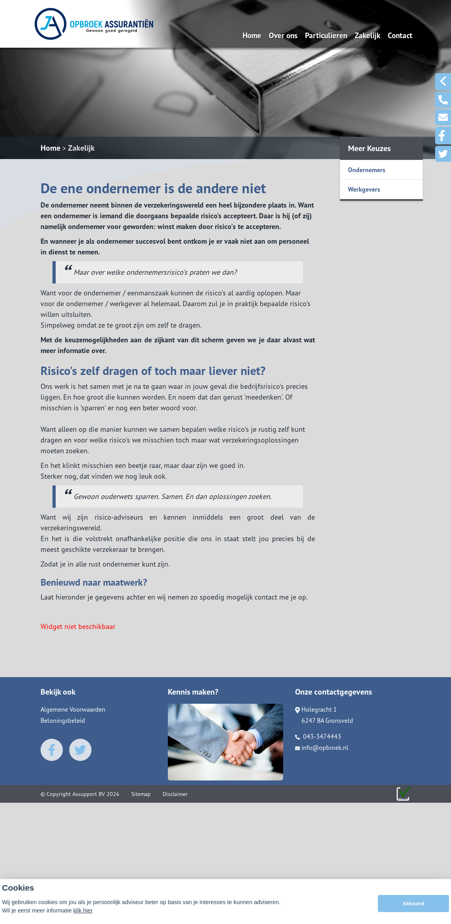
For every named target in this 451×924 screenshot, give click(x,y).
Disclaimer (175, 794)
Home (252, 35)
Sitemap (141, 794)
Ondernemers (366, 170)
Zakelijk (367, 35)
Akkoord (413, 906)
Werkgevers (364, 189)
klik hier (83, 913)
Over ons (283, 35)
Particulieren (326, 35)
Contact (400, 35)
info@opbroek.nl (321, 747)
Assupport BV (88, 794)
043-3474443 (318, 736)
